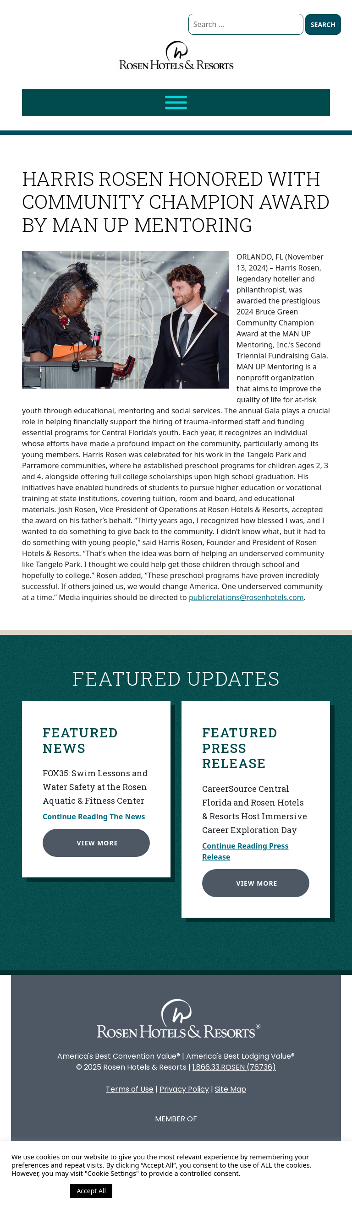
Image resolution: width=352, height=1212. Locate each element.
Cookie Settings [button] (38, 1191)
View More (95, 841)
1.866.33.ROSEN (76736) (234, 1067)
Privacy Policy (184, 1089)
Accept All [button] (91, 1190)
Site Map (230, 1089)
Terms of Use (130, 1089)
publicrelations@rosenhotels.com (246, 597)
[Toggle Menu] (176, 102)
